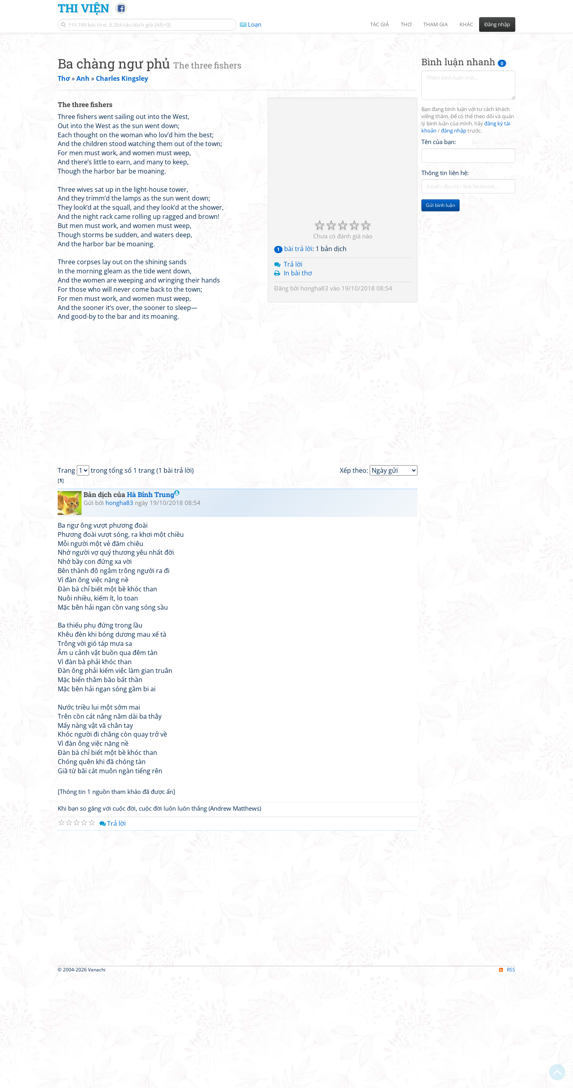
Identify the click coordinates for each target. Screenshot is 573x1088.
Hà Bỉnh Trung (153, 605)
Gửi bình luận (440, 316)
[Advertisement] (286, 93)
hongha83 (314, 400)
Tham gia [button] (435, 24)
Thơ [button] (406, 24)
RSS (507, 1081)
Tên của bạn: (438, 253)
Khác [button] (466, 24)
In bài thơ (298, 384)
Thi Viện (83, 8)
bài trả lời (293, 360)
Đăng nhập (497, 24)
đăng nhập (453, 242)
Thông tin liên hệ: (445, 284)
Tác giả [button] (379, 24)
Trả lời (293, 375)
